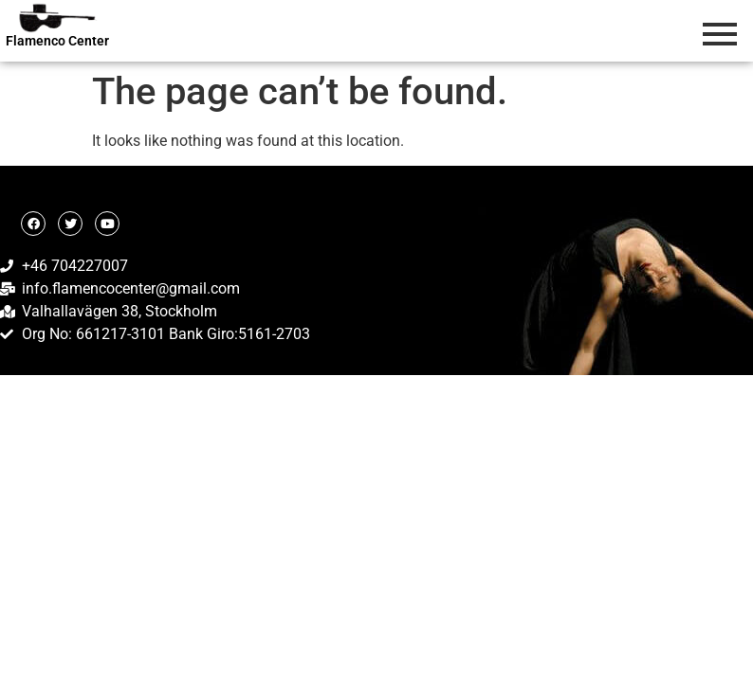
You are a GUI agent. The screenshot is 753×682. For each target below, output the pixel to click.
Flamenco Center (57, 40)
